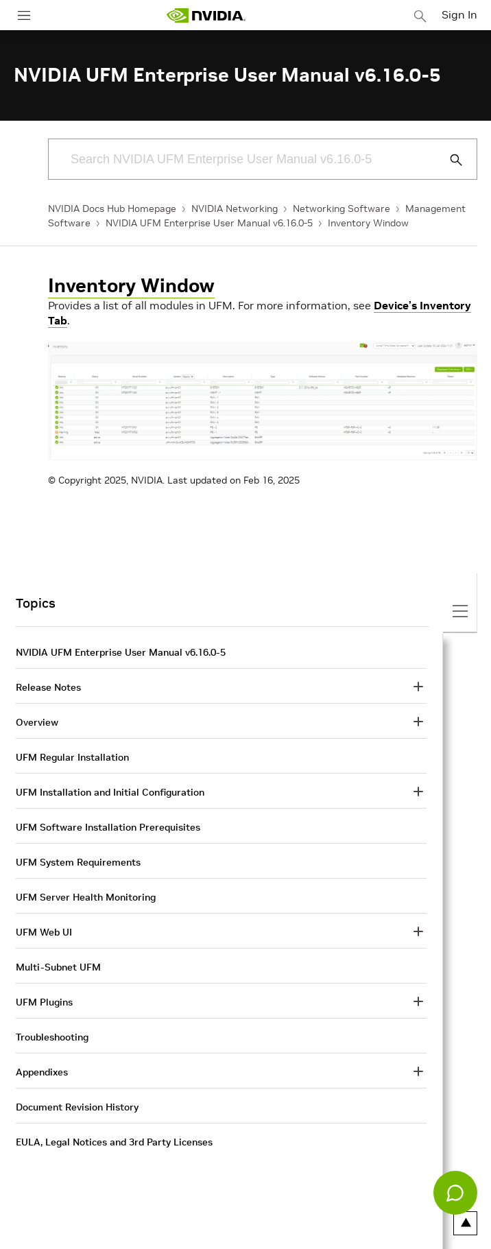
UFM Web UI (44, 932)
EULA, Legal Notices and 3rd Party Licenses (114, 1142)
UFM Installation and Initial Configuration (110, 792)
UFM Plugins (44, 1002)
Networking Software (341, 208)
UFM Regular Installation (72, 757)
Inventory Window (368, 223)
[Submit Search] (448, 159)
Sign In (459, 14)
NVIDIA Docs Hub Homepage (112, 208)
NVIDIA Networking (234, 208)
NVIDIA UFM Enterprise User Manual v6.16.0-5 (209, 223)
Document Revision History (77, 1107)
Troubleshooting (52, 1037)
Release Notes (48, 687)
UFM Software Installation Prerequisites (108, 827)
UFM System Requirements (78, 862)
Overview (37, 722)
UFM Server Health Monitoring (86, 897)
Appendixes (42, 1072)
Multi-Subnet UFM (58, 967)
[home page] (206, 15)
